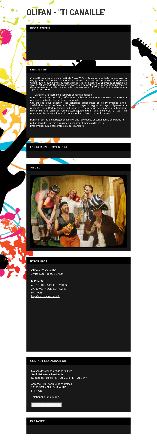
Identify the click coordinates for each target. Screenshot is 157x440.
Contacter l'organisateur (46, 404)
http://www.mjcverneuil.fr (45, 296)
